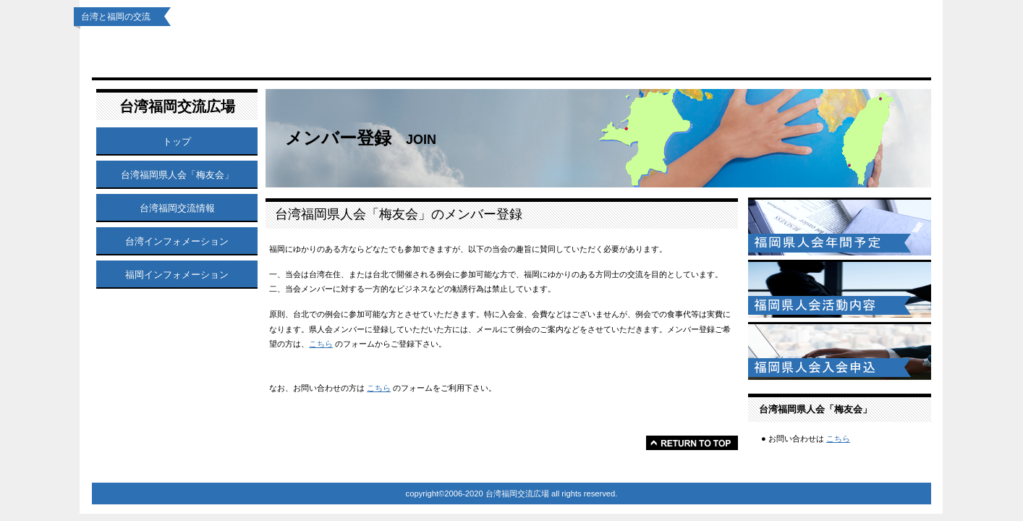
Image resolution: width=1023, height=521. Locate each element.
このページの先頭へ (692, 443)
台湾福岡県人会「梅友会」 (334, 51)
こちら (321, 343)
